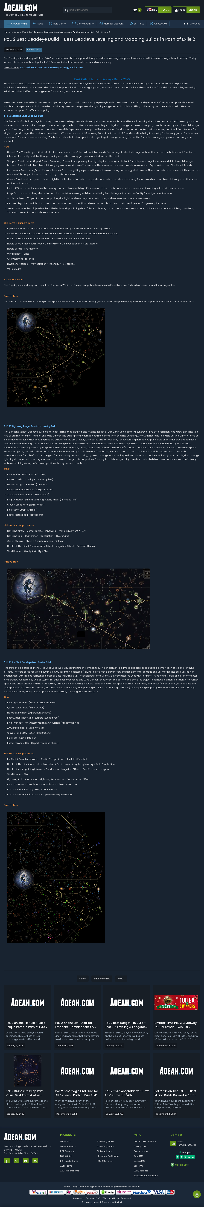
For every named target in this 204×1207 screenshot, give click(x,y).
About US (138, 1156)
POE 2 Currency (105, 1160)
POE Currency (67, 1151)
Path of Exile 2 (34, 49)
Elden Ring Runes (105, 1141)
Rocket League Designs (146, 1175)
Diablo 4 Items (104, 1151)
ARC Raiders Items (69, 1170)
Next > (121, 978)
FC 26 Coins (66, 1156)
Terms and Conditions (145, 1141)
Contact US (139, 1160)
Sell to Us (138, 1165)
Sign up (193, 9)
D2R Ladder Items (69, 1160)
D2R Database (141, 1170)
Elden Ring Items (105, 1146)
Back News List (102, 978)
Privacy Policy (141, 1146)
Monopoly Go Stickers (108, 1156)
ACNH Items (66, 1165)
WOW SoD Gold (68, 1146)
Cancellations (141, 1151)
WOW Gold (65, 1141)
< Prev (82, 978)
